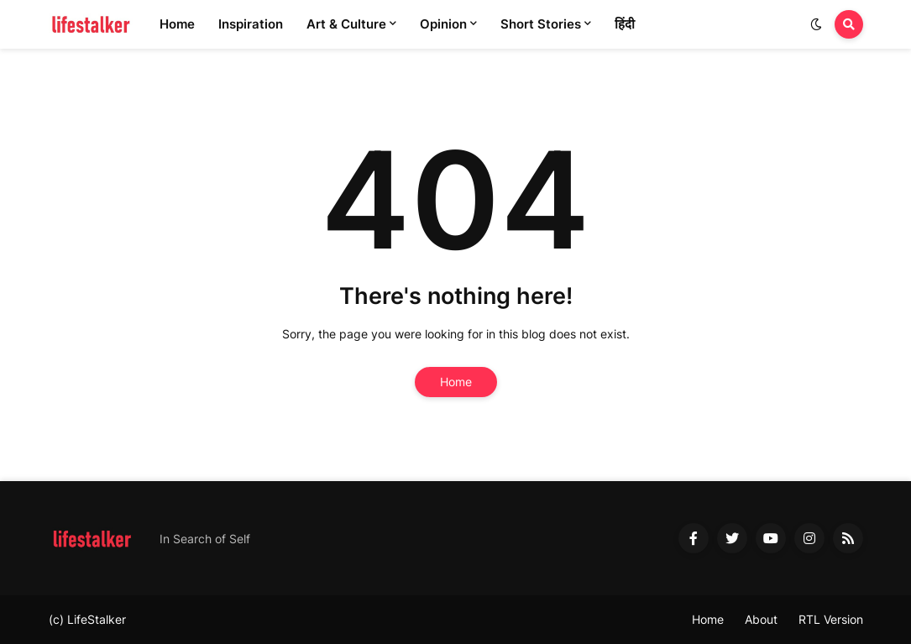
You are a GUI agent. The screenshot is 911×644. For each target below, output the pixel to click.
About (761, 619)
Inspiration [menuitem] (250, 24)
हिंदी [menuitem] (625, 24)
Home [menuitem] (177, 24)
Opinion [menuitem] (443, 24)
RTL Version (830, 619)
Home (456, 381)
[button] (816, 24)
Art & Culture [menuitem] (346, 24)
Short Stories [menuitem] (540, 24)
